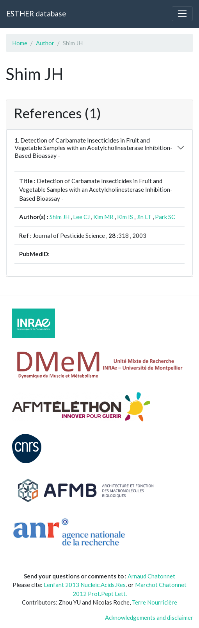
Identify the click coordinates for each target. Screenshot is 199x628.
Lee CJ (81, 216)
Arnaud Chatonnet (151, 576)
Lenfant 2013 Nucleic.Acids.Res (85, 584)
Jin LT (144, 216)
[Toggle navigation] (182, 13)
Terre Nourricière (154, 602)
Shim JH (59, 216)
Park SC (165, 216)
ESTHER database (36, 13)
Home (19, 42)
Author (45, 42)
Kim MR (103, 216)
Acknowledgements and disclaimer (149, 617)
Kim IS (125, 216)
